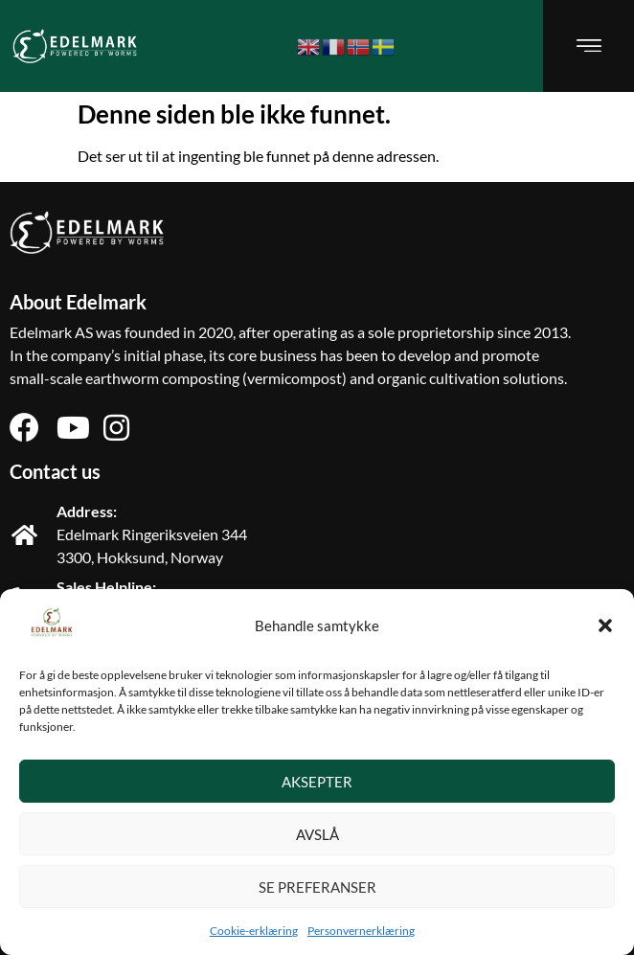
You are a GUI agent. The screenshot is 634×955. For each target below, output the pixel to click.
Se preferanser (317, 887)
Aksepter (317, 781)
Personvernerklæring (361, 930)
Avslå (317, 834)
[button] (605, 625)
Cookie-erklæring (254, 930)
